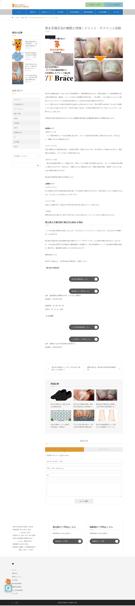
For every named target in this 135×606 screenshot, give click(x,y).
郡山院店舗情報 (74, 12)
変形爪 (16, 119)
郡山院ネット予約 (61, 542)
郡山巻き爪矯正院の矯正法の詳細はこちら (59, 178)
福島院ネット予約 (98, 542)
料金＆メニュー (46, 12)
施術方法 (33, 12)
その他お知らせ (18, 105)
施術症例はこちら (51, 255)
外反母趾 (16, 123)
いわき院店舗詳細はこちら (81, 328)
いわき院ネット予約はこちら (81, 340)
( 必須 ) (55, 462)
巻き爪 (16, 128)
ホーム (19, 12)
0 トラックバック (103, 450)
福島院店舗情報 (88, 12)
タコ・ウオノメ (18, 109)
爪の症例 (60, 12)
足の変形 (16, 142)
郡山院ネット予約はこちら (81, 291)
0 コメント (64, 450)
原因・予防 (50, 37)
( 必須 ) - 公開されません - (55, 469)
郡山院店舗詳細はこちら (80, 279)
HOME (13, 564)
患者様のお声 (18, 133)
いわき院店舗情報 (102, 14)
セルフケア (17, 100)
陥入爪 (16, 147)
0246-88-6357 (57, 348)
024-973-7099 (57, 299)
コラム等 (116, 12)
